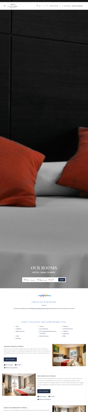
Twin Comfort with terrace (46, 376)
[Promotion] (54, 280)
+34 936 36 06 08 (53, 5)
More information (10, 359)
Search (62, 279)
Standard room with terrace (14, 346)
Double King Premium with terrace (15, 407)
